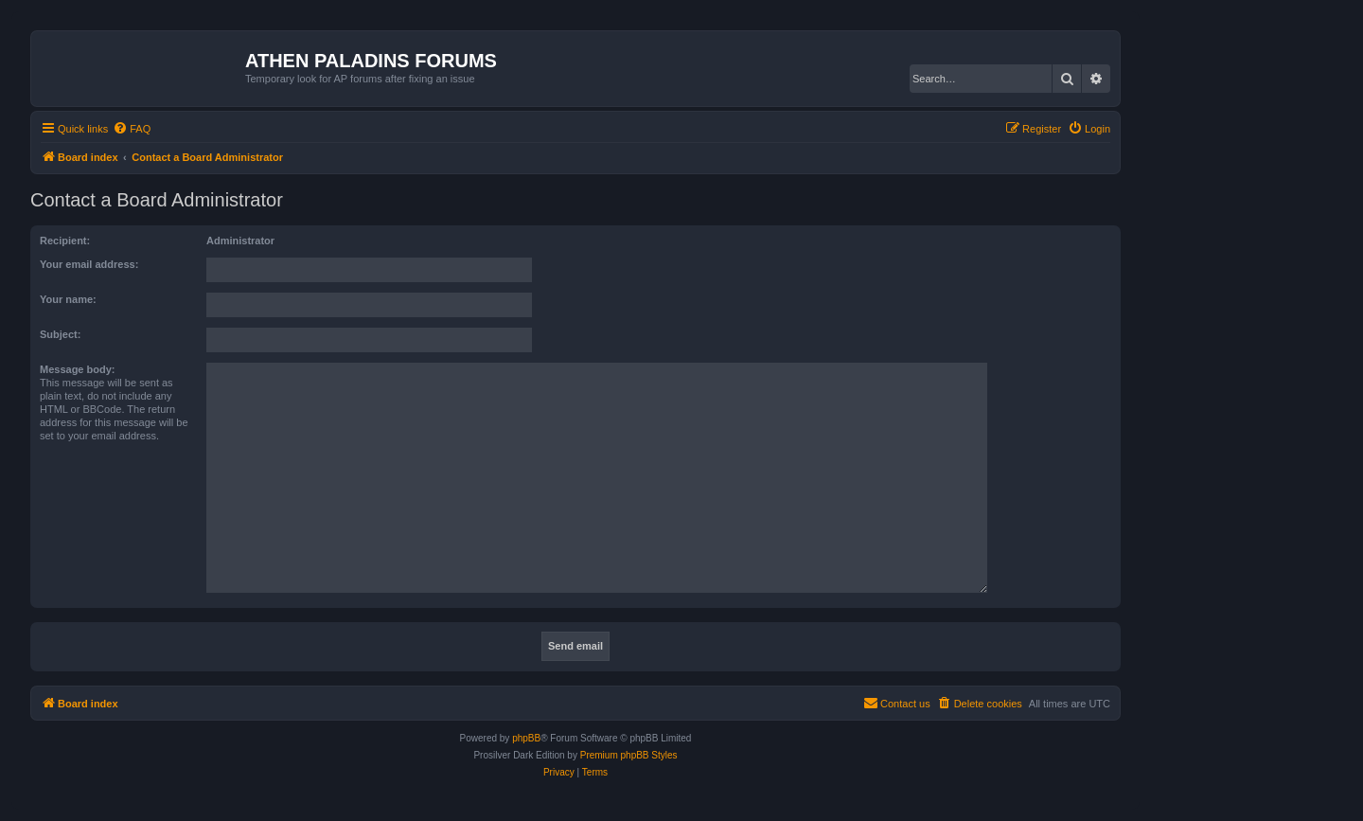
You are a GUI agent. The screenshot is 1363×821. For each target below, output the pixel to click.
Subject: (60, 334)
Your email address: (89, 264)
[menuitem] (131, 128)
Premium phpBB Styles (629, 755)
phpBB (526, 738)
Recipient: (65, 240)
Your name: (68, 299)
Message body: (77, 369)
